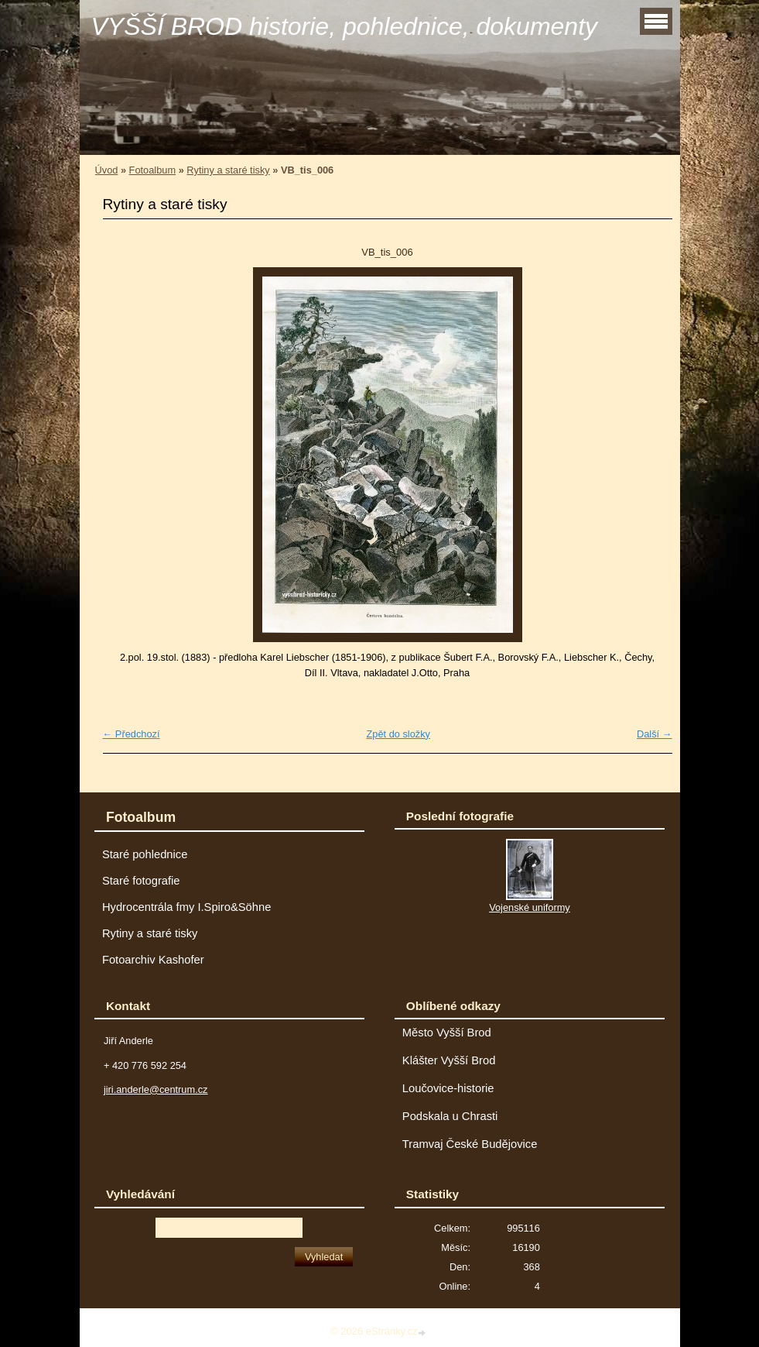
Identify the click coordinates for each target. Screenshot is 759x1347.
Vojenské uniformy (529, 907)
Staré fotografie (141, 881)
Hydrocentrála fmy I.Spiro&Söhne (186, 907)
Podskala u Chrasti (450, 1116)
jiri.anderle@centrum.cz (156, 1089)
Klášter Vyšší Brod (449, 1060)
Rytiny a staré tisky (227, 170)
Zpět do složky (398, 734)
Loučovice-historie (448, 1088)
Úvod (106, 170)
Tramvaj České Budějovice (470, 1144)
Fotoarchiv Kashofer (153, 960)
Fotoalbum (152, 170)
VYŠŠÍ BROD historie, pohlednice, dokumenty (344, 26)
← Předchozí (131, 734)
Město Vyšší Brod (446, 1032)
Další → (654, 734)
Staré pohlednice (144, 854)
